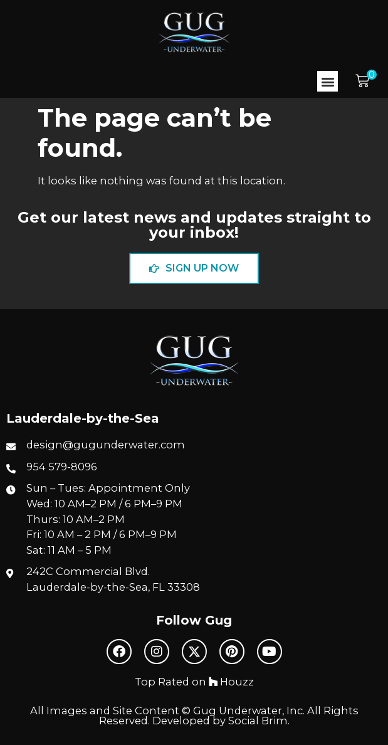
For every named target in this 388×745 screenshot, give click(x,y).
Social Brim (258, 720)
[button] (327, 81)
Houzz (231, 681)
